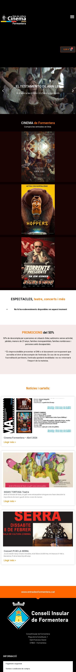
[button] (72, 16)
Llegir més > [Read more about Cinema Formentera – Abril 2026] (10, 442)
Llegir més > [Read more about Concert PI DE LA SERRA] (10, 560)
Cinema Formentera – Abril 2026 (20, 437)
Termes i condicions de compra (18, 669)
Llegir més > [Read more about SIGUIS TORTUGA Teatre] (10, 501)
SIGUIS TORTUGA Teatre (16, 492)
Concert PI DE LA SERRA (16, 551)
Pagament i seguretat (14, 664)
